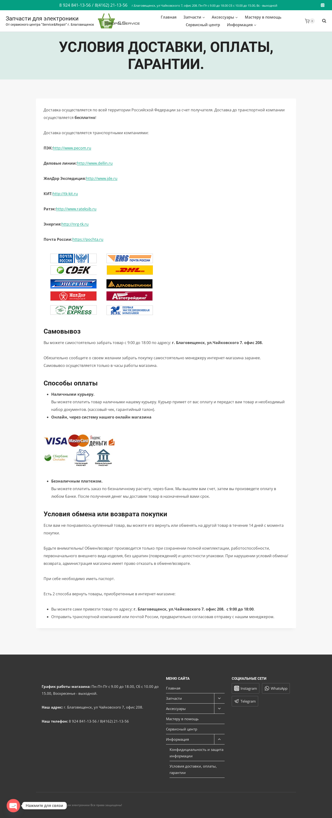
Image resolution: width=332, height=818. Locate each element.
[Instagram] (322, 5)
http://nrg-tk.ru (75, 224)
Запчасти (174, 698)
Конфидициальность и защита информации (196, 752)
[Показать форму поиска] (321, 21)
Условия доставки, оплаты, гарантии (193, 769)
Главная (168, 17)
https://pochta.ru (87, 239)
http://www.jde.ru (101, 178)
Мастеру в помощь (263, 17)
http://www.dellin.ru (95, 163)
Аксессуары (176, 708)
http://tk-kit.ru (65, 193)
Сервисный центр (203, 24)
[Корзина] (310, 21)
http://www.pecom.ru (72, 148)
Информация (177, 739)
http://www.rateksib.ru (76, 209)
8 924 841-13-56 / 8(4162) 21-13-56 (93, 5)
